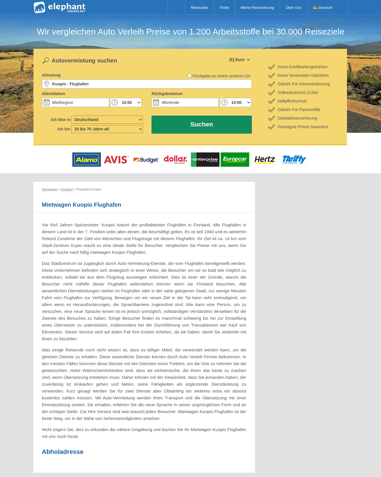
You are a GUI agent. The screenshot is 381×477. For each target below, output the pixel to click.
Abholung (51, 75)
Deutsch (322, 7)
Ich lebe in (60, 119)
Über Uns (294, 7)
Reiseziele (199, 7)
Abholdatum (53, 93)
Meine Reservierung (257, 7)
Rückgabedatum (167, 93)
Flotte (224, 7)
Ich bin (63, 129)
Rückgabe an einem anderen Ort (221, 76)
